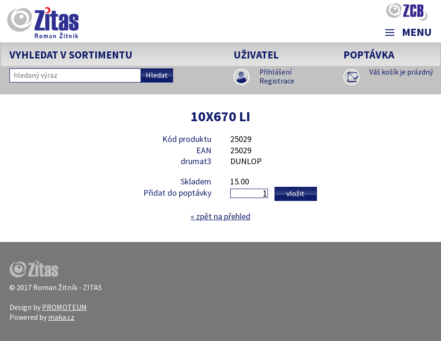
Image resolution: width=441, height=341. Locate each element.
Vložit (295, 193)
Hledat (157, 75)
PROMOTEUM (64, 307)
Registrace (276, 80)
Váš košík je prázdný (401, 71)
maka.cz (61, 317)
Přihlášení (275, 71)
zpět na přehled (220, 216)
